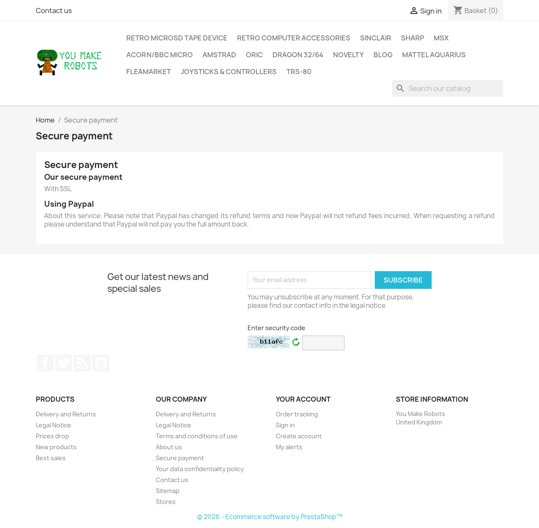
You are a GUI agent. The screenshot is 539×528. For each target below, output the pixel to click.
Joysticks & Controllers (229, 71)
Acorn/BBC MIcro (159, 54)
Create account (299, 436)
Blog (383, 54)
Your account (303, 399)
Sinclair (375, 38)
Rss (82, 363)
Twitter (63, 363)
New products (56, 447)
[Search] (447, 88)
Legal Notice (53, 425)
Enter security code (276, 328)
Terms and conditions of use (196, 436)
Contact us (54, 10)
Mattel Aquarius (434, 54)
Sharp (412, 38)
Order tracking (297, 414)
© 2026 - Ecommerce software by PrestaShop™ (269, 516)
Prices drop (52, 436)
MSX (441, 38)
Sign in (285, 425)
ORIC (254, 54)
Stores (166, 502)
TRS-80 (299, 71)
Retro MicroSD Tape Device (176, 38)
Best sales (51, 458)
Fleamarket (148, 71)
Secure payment (180, 458)
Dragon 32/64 (297, 54)
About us (169, 447)
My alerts (289, 447)
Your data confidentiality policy (200, 469)
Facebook (45, 363)
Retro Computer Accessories (293, 38)
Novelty (348, 54)
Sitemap (167, 491)
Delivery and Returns (66, 414)
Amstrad (219, 54)
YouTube (100, 363)
